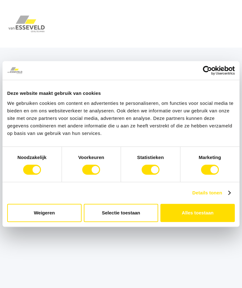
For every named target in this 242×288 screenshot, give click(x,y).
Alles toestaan (198, 212)
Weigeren (44, 212)
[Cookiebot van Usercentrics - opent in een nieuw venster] (207, 70)
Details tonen (207, 192)
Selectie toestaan (121, 212)
